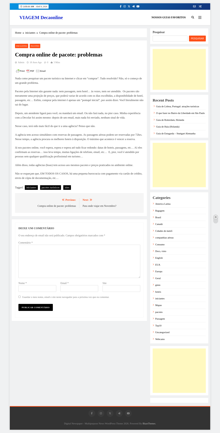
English (159, 258)
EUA (157, 264)
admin (21, 62)
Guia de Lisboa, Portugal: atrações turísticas (177, 106)
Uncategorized (162, 332)
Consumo (160, 244)
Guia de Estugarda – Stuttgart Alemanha (175, 133)
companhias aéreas (164, 237)
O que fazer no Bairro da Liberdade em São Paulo (180, 113)
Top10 (158, 325)
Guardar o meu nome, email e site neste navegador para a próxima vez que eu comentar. (65, 297)
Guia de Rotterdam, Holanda (170, 120)
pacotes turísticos (51, 187)
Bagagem (159, 210)
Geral (158, 278)
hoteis (158, 292)
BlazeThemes (149, 423)
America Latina (162, 204)
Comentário (25, 242)
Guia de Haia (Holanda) (167, 126)
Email (65, 283)
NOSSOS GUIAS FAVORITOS (169, 17)
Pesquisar (159, 32)
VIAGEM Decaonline (41, 17)
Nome (22, 283)
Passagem (160, 318)
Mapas (158, 305)
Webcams (160, 339)
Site (105, 283)
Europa (158, 271)
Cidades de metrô (163, 231)
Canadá (159, 224)
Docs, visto (160, 251)
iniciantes (21, 46)
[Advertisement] (179, 69)
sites (67, 187)
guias (157, 285)
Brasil (158, 217)
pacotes (35, 46)
